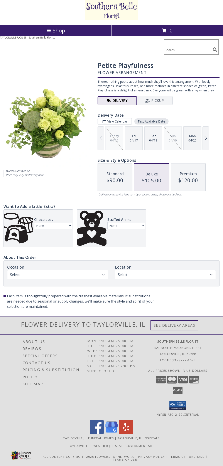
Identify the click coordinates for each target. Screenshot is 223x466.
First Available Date (151, 121)
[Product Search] (187, 49)
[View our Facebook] (97, 433)
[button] (177, 405)
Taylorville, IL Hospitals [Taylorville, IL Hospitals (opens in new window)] (139, 438)
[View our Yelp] (126, 433)
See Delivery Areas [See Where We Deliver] (174, 325)
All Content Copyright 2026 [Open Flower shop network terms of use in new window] (68, 456)
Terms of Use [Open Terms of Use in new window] (125, 459)
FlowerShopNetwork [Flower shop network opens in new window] (114, 456)
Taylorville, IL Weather (88, 445)
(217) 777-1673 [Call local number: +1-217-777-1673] (184, 360)
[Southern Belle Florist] (111, 19)
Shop (56, 30)
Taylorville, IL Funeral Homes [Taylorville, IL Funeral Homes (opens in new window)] (88, 438)
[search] (214, 49)
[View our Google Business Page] (111, 433)
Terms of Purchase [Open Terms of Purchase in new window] (186, 456)
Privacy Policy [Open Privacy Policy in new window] (151, 456)
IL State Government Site (133, 445)
